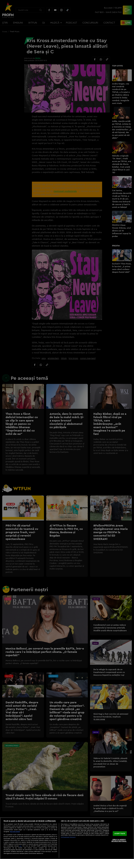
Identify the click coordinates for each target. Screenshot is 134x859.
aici (20, 846)
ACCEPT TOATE (119, 833)
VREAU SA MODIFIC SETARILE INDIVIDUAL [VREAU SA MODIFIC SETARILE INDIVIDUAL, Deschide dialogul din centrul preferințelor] (119, 840)
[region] (67, 838)
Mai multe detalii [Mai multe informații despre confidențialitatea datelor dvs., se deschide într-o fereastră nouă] (15, 831)
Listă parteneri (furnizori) (68, 837)
